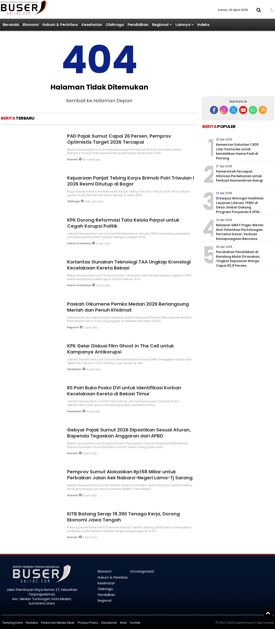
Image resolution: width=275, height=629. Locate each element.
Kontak (135, 622)
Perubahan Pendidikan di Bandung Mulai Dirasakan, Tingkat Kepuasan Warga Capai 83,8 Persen (238, 259)
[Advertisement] (238, 64)
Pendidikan (138, 24)
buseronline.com (245, 623)
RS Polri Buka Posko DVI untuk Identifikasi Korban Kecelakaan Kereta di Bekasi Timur (124, 390)
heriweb (268, 623)
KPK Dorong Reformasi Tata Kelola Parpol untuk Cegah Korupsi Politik (123, 223)
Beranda (11, 24)
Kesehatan (91, 24)
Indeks (203, 24)
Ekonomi (31, 24)
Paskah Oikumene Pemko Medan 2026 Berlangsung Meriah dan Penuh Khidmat (128, 307)
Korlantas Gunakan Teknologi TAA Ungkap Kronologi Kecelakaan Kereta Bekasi (129, 265)
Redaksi (32, 622)
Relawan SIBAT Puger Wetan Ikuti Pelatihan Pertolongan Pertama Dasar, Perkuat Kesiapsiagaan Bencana (239, 232)
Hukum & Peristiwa (60, 24)
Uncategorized (142, 571)
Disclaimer (109, 622)
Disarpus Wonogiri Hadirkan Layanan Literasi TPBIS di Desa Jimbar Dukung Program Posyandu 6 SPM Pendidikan (240, 207)
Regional (160, 24)
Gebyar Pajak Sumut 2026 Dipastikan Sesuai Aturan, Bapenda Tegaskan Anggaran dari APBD (129, 433)
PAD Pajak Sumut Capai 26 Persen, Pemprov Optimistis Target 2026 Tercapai (119, 139)
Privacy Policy (88, 622)
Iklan (123, 622)
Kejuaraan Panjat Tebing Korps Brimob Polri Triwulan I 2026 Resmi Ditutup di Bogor (130, 181)
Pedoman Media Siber (58, 622)
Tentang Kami (12, 622)
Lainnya (182, 24)
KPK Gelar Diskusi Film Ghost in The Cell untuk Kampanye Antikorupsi (120, 349)
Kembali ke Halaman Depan (99, 100)
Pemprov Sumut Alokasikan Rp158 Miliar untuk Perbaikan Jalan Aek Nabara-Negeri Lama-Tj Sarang (130, 474)
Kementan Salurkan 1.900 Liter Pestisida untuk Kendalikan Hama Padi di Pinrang (237, 151)
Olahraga (115, 24)
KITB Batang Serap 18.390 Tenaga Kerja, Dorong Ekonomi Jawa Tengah (123, 517)
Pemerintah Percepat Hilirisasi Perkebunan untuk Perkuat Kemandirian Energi (239, 176)
